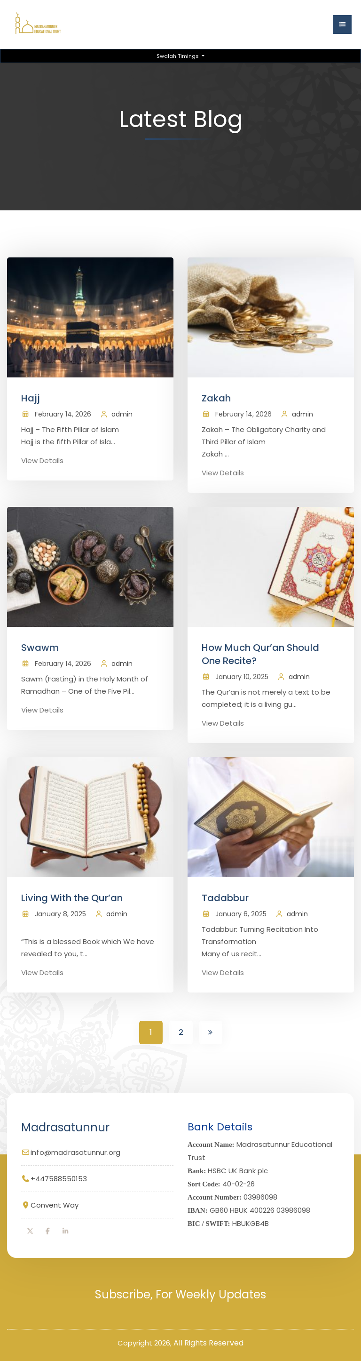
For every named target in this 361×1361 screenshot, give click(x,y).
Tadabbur (225, 898)
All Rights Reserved (208, 1342)
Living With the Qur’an (72, 898)
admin (122, 414)
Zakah (216, 398)
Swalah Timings (178, 56)
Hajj (30, 398)
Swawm (40, 647)
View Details (42, 460)
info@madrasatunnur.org (75, 1152)
